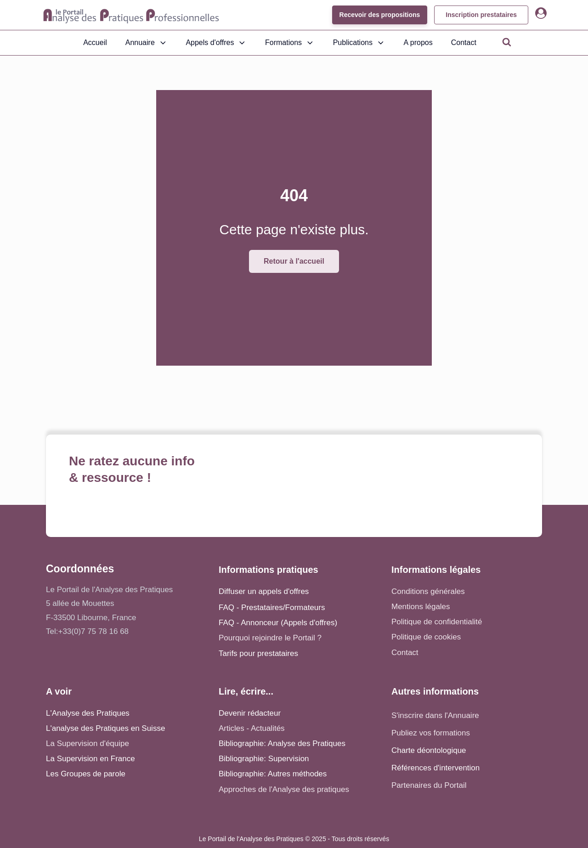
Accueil (95, 42)
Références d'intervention (435, 767)
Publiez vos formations (430, 733)
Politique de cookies (426, 637)
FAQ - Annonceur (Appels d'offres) (278, 622)
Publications (359, 42)
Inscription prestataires (481, 14)
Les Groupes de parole (85, 773)
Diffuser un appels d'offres (264, 591)
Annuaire (146, 42)
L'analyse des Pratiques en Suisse (105, 728)
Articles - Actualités (252, 728)
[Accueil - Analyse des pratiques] (131, 15)
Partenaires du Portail (430, 785)
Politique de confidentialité (436, 621)
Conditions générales (428, 591)
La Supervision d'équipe (87, 743)
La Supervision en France (90, 758)
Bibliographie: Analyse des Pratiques (282, 743)
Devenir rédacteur (250, 713)
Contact (463, 42)
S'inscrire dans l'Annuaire (435, 715)
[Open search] (506, 42)
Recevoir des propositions (379, 14)
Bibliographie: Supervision (264, 758)
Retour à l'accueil (294, 261)
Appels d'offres (216, 42)
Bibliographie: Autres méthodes (273, 773)
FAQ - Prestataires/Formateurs (272, 607)
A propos (418, 42)
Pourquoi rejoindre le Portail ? (270, 637)
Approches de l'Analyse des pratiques (284, 789)
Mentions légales (420, 606)
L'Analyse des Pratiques (88, 713)
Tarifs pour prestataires (258, 653)
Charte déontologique (428, 750)
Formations (290, 42)
